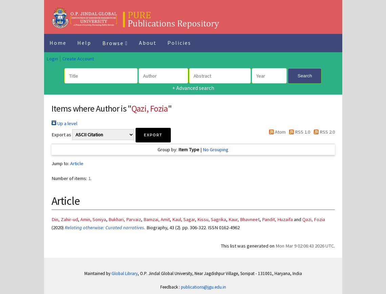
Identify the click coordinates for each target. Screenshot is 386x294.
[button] (153, 135)
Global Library (124, 273)
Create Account (78, 59)
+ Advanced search (193, 87)
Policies (179, 42)
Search (305, 75)
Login (52, 59)
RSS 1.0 (298, 132)
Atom (276, 132)
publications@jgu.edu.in (203, 287)
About (148, 42)
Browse (115, 43)
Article (76, 163)
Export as (61, 135)
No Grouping (215, 149)
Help (84, 42)
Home (57, 42)
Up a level (64, 123)
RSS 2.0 (322, 132)
